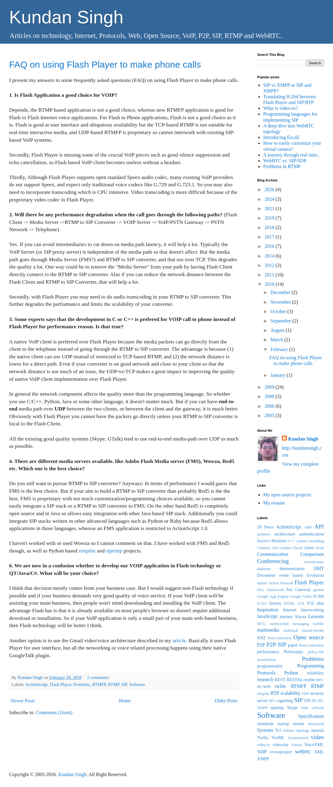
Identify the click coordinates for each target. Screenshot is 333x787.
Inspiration (267, 609)
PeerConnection (311, 645)
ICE (310, 603)
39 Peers (265, 527)
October (278, 311)
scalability (290, 693)
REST (280, 679)
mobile (318, 624)
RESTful (294, 679)
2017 (270, 236)
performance (268, 651)
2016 (270, 246)
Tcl (278, 730)
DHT (319, 568)
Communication (272, 554)
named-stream (313, 630)
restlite (309, 679)
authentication (311, 534)
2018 (270, 227)
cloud (319, 548)
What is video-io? (280, 108)
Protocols (266, 672)
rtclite (280, 686)
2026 (270, 189)
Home (125, 700)
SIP (124, 684)
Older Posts (226, 700)
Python (291, 672)
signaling (285, 700)
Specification (311, 716)
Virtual (296, 745)
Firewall (286, 583)
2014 (270, 255)
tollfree (288, 730)
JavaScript (267, 616)
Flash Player (60, 684)
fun (289, 589)
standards (265, 723)
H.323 (262, 603)
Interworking (312, 609)
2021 (270, 208)
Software (137, 684)
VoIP (262, 751)
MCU (261, 624)
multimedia (268, 630)
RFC (320, 680)
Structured (316, 724)
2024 (270, 199)
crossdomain (314, 562)
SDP (305, 693)
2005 (270, 415)
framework (275, 590)
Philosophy (293, 651)
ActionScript (36, 684)
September (281, 320)
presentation (266, 659)
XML (319, 751)
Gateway (303, 589)
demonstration (292, 568)
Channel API (267, 548)
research (265, 679)
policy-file (316, 652)
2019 (270, 218)
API (319, 526)
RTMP (113, 684)
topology (303, 730)
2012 (270, 265)
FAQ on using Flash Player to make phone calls (105, 64)
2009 (270, 387)
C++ (291, 541)
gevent (319, 590)
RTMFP (99, 684)
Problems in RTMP (282, 166)
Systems (265, 730)
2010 (270, 284)
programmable (270, 666)
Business (279, 540)
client (309, 547)
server (262, 700)
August (278, 330)
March (277, 339)
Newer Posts (23, 700)
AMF (308, 527)
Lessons (316, 616)
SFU (272, 701)
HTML (289, 603)
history (275, 603)
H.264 (318, 596)
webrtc (303, 751)
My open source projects (287, 494)
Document (266, 575)
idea (320, 603)
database (263, 569)
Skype (292, 707)
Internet (290, 609)
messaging (301, 624)
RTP (274, 693)
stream (298, 723)
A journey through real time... (292, 154)
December (281, 292)
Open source (309, 637)
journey (286, 616)
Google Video (301, 596)
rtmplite (87, 551)
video (317, 737)
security (317, 693)
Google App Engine (273, 596)
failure (262, 583)
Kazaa (300, 616)
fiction (274, 583)
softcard (317, 708)
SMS (305, 708)
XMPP (263, 758)
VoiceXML (314, 744)
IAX (300, 603)
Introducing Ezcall (281, 137)
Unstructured (298, 738)
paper (293, 645)
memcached (279, 624)
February (279, 349)
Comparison (312, 554)
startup (283, 723)
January (278, 375)
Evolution (315, 575)
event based (291, 575)
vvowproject (281, 751)
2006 (270, 406)
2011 (270, 274)
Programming (310, 665)
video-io (263, 745)
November (281, 302)
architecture (284, 534)
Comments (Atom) (54, 712)
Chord (297, 548)
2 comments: (99, 677)
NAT (261, 637)
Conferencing (273, 561)
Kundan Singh (66, 17)
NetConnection (279, 638)
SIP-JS (310, 700)
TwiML (278, 737)
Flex (260, 590)
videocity (280, 744)
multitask (291, 630)
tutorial (317, 730)
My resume (274, 502)
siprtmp (114, 551)
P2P (261, 644)
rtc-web (263, 686)
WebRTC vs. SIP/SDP (284, 160)
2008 (270, 396)
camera (302, 541)
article (179, 640)
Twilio (262, 737)
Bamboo (263, 541)
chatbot (285, 548)
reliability (315, 672)
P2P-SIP (276, 644)
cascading (316, 541)
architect (263, 534)
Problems (81, 684)
